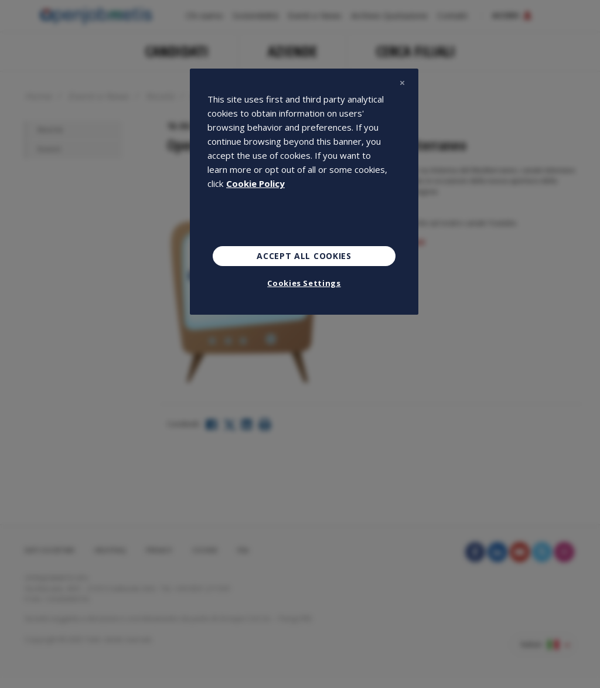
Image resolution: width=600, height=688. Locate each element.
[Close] (402, 83)
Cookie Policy (255, 183)
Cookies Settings (303, 283)
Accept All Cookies (304, 255)
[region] (304, 192)
